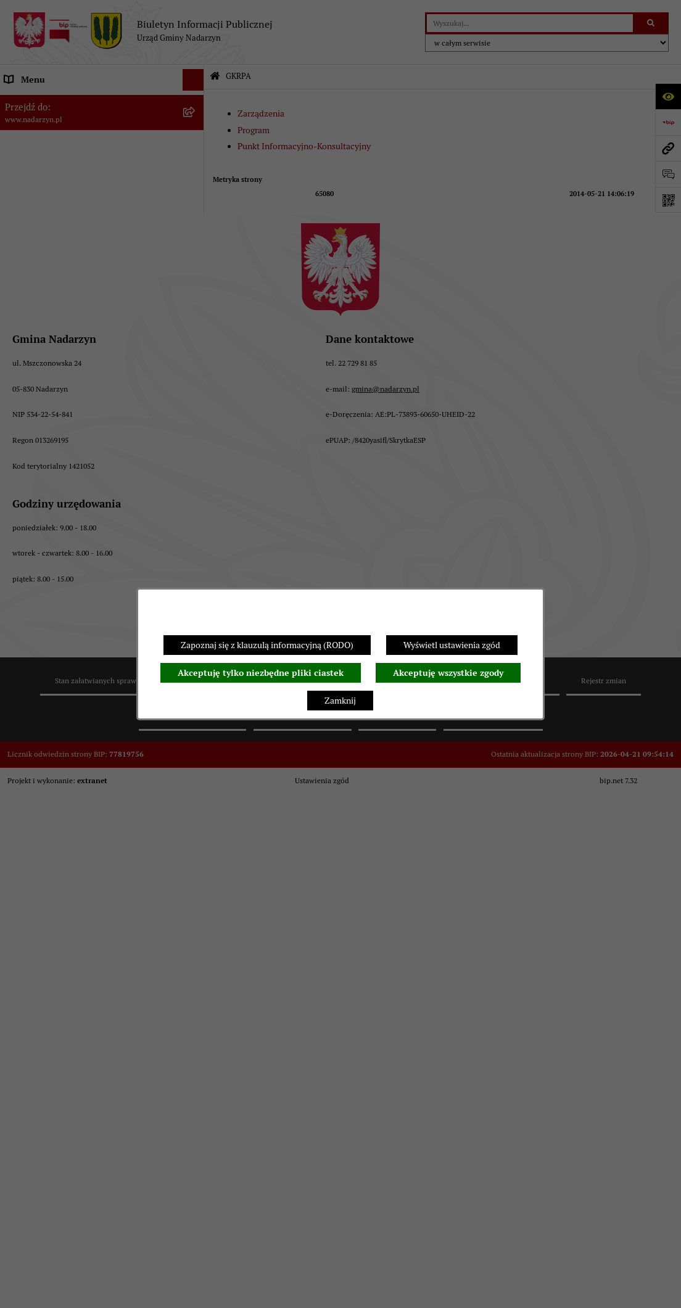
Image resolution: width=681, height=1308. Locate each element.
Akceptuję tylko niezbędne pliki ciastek (261, 672)
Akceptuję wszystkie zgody (448, 672)
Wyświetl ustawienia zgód (451, 645)
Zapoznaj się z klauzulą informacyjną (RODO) (267, 645)
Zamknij (340, 700)
